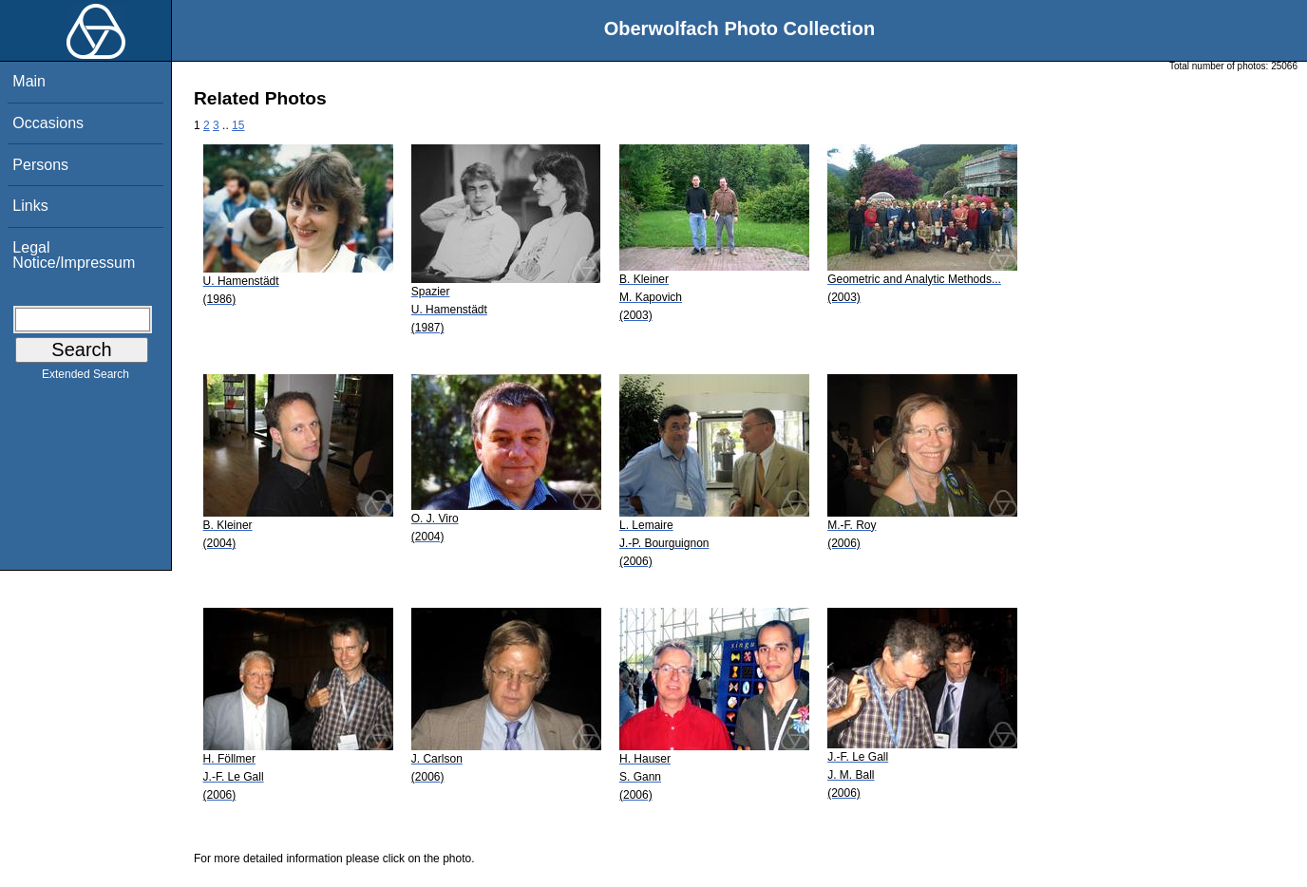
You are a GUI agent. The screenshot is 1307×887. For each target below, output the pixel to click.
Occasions (48, 123)
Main (29, 81)
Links (29, 206)
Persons (40, 165)
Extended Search (85, 378)
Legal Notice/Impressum (73, 255)
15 (238, 125)
